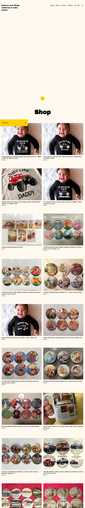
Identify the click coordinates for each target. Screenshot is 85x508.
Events (63, 5)
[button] (14, 37)
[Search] (82, 6)
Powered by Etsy (6, 505)
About (57, 5)
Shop (52, 5)
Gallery (70, 5)
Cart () (77, 5)
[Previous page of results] (33, 490)
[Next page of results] (52, 490)
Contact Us (79, 503)
